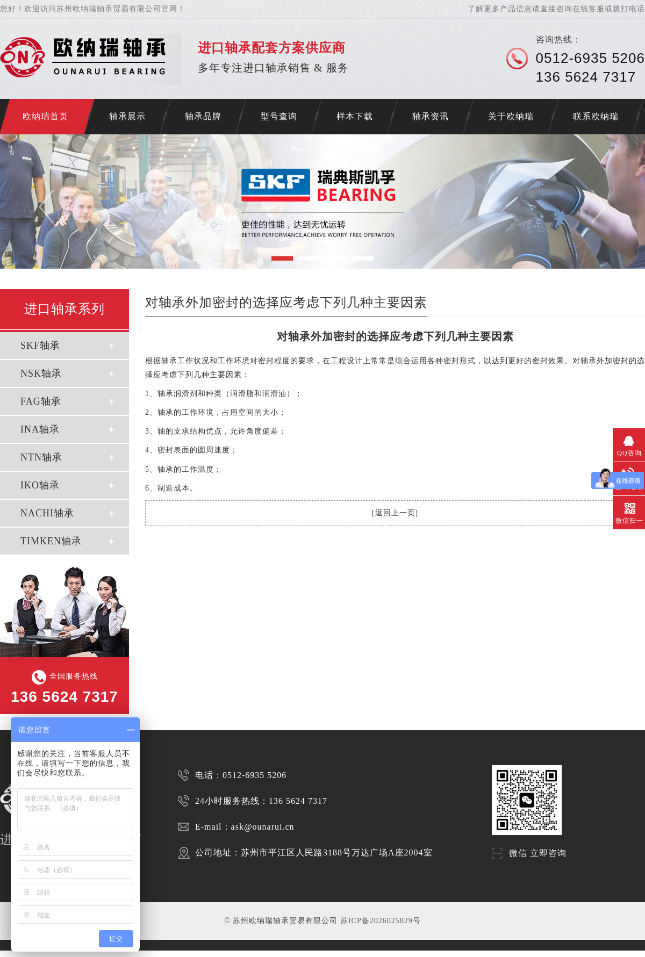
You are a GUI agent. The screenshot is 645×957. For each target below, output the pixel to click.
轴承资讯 (430, 116)
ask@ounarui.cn (263, 826)
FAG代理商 (180, 953)
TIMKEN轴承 (51, 541)
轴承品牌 (203, 116)
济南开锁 (6, 953)
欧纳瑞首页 (45, 116)
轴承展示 (127, 116)
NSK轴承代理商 (224, 953)
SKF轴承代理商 (201, 953)
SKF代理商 (145, 953)
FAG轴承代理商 (249, 953)
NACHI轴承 (47, 513)
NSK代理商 (162, 953)
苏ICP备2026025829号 (380, 921)
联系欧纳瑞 (596, 116)
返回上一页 (395, 513)
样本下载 (354, 116)
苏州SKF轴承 (63, 953)
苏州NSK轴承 (84, 953)
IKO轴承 (40, 485)
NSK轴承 (41, 373)
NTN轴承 (41, 457)
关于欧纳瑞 (511, 116)
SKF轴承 (40, 345)
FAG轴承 (40, 401)
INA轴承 (40, 429)
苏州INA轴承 (125, 953)
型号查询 (279, 116)
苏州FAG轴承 (105, 953)
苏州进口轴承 (42, 953)
